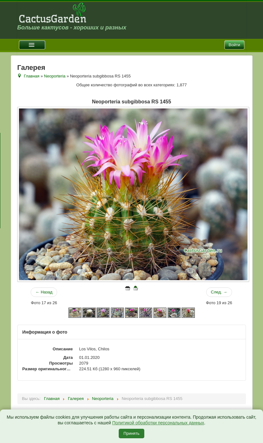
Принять (131, 433)
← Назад (43, 292)
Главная (31, 76)
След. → (219, 292)
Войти (234, 44)
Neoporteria (54, 76)
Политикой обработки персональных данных (158, 422)
